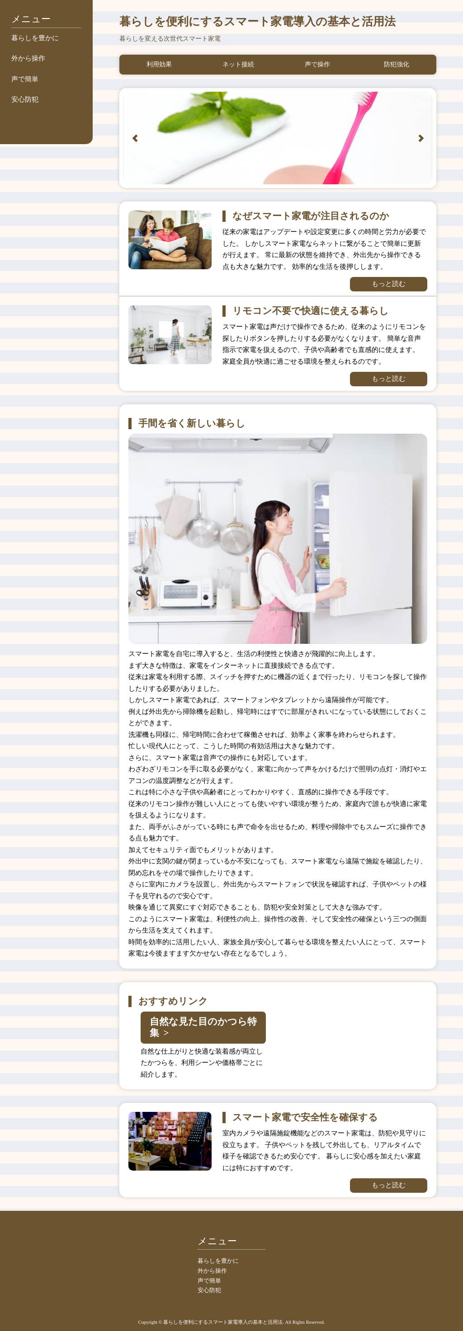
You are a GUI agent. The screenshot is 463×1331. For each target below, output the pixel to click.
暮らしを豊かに (35, 38)
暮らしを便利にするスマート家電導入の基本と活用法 (257, 21)
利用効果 (159, 64)
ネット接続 (238, 64)
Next (421, 138)
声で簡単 (24, 79)
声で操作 (317, 64)
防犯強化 (396, 64)
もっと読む (389, 283)
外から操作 (28, 58)
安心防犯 (24, 99)
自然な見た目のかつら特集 (203, 1027)
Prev (135, 138)
